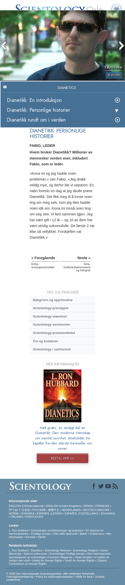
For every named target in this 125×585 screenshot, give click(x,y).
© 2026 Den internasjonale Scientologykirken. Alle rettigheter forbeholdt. (50, 573)
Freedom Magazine (60, 557)
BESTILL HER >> (62, 458)
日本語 (26, 509)
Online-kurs (97, 533)
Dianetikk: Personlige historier (38, 110)
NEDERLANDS (71, 509)
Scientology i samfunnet (52, 349)
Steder (42, 536)
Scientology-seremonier (51, 324)
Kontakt (30, 536)
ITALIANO (17, 516)
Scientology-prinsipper (51, 308)
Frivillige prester (41, 533)
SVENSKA (27, 513)
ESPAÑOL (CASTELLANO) (81, 513)
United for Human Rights (47, 560)
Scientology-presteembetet (54, 333)
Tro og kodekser (45, 341)
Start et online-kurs (35, 553)
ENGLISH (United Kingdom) (63, 505)
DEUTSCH (90, 509)
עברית (13, 510)
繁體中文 (53, 509)
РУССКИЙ (39, 509)
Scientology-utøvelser (50, 316)
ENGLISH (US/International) (26, 505)
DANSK (88, 505)
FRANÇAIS (102, 505)
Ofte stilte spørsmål (65, 533)
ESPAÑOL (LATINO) (49, 513)
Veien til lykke (83, 557)
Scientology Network (57, 550)
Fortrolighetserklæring (19, 576)
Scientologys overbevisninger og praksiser (57, 530)
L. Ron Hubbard (19, 530)
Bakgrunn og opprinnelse (53, 300)
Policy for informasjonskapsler (54, 576)
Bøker (83, 533)
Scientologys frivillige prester (67, 553)
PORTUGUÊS (34, 516)
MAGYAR (103, 509)
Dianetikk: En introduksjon (34, 100)
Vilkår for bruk (84, 576)
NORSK (14, 513)
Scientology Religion (85, 550)
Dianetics (36, 550)
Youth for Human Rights (79, 560)
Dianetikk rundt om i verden (36, 120)
